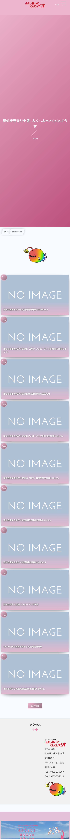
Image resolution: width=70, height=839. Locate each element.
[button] (63, 3)
